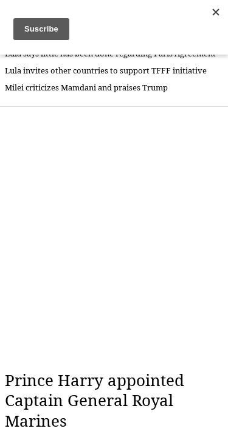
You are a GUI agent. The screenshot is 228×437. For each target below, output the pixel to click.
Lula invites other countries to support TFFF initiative (106, 71)
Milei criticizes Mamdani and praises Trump (86, 88)
